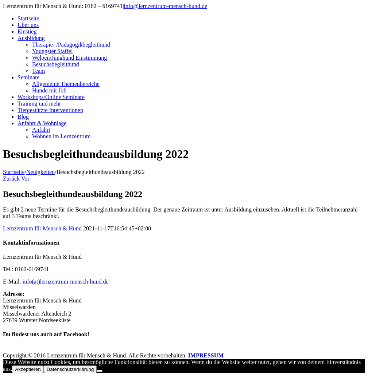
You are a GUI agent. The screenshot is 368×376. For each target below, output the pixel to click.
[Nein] (99, 371)
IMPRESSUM (206, 355)
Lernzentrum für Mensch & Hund (42, 228)
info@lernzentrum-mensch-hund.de (165, 6)
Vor (25, 178)
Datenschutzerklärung (70, 369)
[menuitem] (191, 18)
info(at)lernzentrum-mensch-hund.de (66, 281)
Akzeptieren (27, 369)
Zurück (11, 178)
